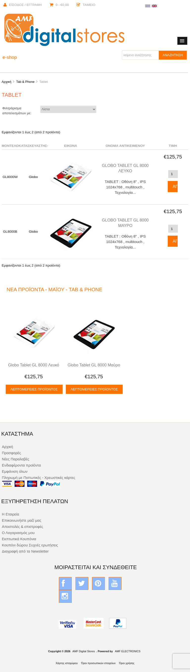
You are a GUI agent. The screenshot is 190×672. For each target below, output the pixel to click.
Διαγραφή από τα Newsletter (25, 551)
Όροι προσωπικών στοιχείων (98, 663)
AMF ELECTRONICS (127, 651)
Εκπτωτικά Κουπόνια (19, 539)
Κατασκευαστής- (33, 146)
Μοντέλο (10, 146)
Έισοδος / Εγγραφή (22, 5)
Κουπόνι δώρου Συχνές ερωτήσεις (30, 545)
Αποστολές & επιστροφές (22, 526)
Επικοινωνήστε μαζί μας (21, 520)
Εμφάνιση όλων (14, 471)
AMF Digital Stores (83, 651)
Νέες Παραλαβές (15, 459)
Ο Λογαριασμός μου (18, 533)
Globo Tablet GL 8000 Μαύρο (94, 365)
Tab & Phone (25, 82)
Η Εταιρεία (10, 514)
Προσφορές (11, 453)
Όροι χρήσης (126, 663)
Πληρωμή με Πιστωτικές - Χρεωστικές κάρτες (38, 477)
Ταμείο (85, 5)
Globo (33, 177)
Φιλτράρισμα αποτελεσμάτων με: (16, 110)
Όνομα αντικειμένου (125, 146)
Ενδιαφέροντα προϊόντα (21, 465)
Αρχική (6, 82)
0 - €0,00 (59, 5)
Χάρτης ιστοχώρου (67, 663)
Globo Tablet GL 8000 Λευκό (33, 365)
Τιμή (173, 146)
